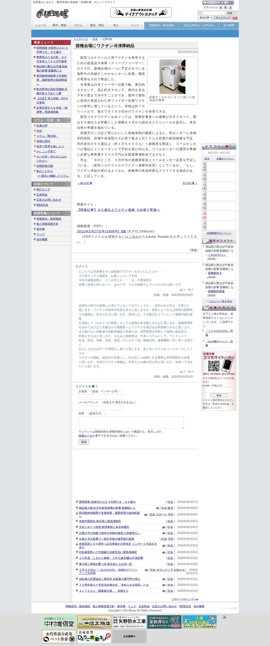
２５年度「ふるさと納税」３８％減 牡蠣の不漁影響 (111, 558)
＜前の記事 (85, 183)
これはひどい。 (217, 254)
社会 (95, 39)
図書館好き (215, 273)
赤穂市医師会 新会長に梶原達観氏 (100, 521)
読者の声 (42, 125)
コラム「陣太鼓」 (48, 136)
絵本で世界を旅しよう (50, 146)
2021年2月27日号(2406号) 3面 (101, 231)
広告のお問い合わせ (49, 199)
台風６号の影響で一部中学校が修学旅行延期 (106, 538)
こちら (134, 236)
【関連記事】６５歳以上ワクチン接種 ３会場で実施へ (118, 210)
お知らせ (179, 569)
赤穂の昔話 (43, 141)
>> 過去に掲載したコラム (53, 175)
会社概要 (42, 239)
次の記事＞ (190, 183)
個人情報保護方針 (48, 223)
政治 (170, 507)
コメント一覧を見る (219, 301)
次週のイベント (225, 158)
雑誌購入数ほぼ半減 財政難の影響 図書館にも (107, 507)
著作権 (41, 229)
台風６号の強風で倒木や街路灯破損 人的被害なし (109, 533)
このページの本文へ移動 (218, 2)
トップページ (81, 39)
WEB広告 (42, 205)
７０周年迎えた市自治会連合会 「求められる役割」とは (114, 584)
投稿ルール (85, 435)
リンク (41, 234)
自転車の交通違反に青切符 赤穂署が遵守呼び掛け (109, 579)
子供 (170, 514)
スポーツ (161, 514)
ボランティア (165, 569)
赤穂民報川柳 (45, 165)
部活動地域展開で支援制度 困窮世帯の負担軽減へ (52, 80)
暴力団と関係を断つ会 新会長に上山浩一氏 (105, 564)
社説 (39, 130)
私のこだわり (45, 171)
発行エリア (43, 189)
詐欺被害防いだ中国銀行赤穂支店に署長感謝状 (108, 552)
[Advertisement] (136, 474)
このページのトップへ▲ (185, 599)
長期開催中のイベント (219, 233)
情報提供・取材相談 (49, 218)
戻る (206, 158)
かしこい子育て (46, 151)
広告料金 (42, 194)
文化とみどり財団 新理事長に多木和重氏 (104, 527)
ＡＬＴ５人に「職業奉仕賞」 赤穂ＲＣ (104, 590)
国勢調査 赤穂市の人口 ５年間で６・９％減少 (107, 501)
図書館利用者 (216, 291)
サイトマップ (223, 17)
